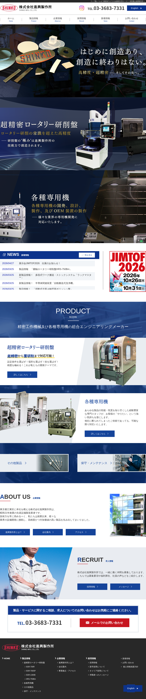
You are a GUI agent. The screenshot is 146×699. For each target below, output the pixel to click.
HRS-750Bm (30, 679)
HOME (6, 658)
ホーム (11, 19)
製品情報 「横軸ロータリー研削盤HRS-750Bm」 (45, 269)
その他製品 (14, 463)
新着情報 (105, 19)
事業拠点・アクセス (66, 671)
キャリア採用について (98, 671)
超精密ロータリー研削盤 (33, 663)
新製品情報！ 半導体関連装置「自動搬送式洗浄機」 (47, 283)
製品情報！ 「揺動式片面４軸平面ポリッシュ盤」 (46, 289)
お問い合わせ (131, 19)
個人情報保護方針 (129, 667)
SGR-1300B (30, 675)
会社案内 (61, 667)
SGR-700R (30, 667)
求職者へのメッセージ (98, 675)
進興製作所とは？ (65, 663)
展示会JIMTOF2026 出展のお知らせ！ (40, 263)
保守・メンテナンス (94, 463)
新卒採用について (96, 667)
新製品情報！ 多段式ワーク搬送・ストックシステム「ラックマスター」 (55, 276)
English (136, 8)
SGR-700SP (30, 671)
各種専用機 (27, 683)
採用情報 (92, 663)
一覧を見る (87, 255)
